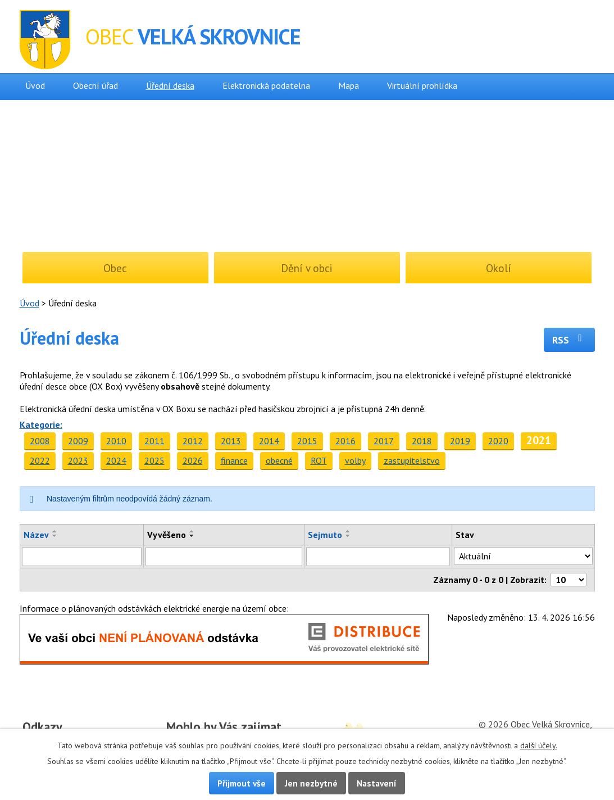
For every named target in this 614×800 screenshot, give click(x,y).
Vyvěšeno (166, 534)
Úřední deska (170, 85)
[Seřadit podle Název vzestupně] (55, 531)
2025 (154, 460)
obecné (279, 460)
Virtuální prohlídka (422, 85)
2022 (40, 460)
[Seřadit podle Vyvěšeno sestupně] (192, 536)
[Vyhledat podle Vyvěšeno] (223, 556)
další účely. (538, 745)
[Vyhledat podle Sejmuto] (378, 556)
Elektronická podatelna (266, 85)
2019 (460, 440)
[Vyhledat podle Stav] (523, 556)
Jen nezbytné (311, 783)
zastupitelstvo (412, 460)
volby (355, 460)
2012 (193, 440)
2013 (231, 440)
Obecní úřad (95, 85)
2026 (193, 460)
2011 (154, 440)
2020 (498, 440)
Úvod (35, 85)
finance (234, 460)
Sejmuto (325, 534)
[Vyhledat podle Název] (82, 556)
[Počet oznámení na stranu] (568, 579)
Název (36, 534)
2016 (345, 440)
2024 (116, 460)
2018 (422, 440)
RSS (569, 339)
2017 (384, 440)
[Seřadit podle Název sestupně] (55, 536)
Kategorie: (41, 424)
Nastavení (377, 783)
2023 (78, 460)
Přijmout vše (241, 783)
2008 (40, 440)
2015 (307, 440)
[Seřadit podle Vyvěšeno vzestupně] (192, 531)
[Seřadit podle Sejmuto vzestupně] (348, 531)
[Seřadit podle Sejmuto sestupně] (348, 536)
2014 (269, 440)
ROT (319, 460)
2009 (78, 440)
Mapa (348, 85)
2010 (116, 440)
